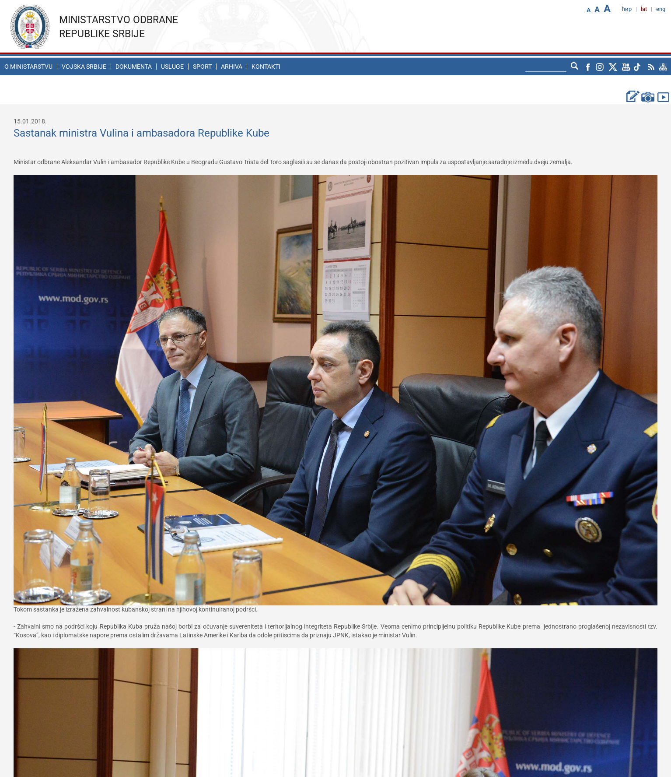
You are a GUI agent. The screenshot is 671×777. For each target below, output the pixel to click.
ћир (627, 9)
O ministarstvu (28, 66)
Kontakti (266, 66)
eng (660, 9)
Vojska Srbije (84, 66)
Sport (202, 66)
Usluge (172, 66)
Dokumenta (133, 66)
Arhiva (231, 66)
